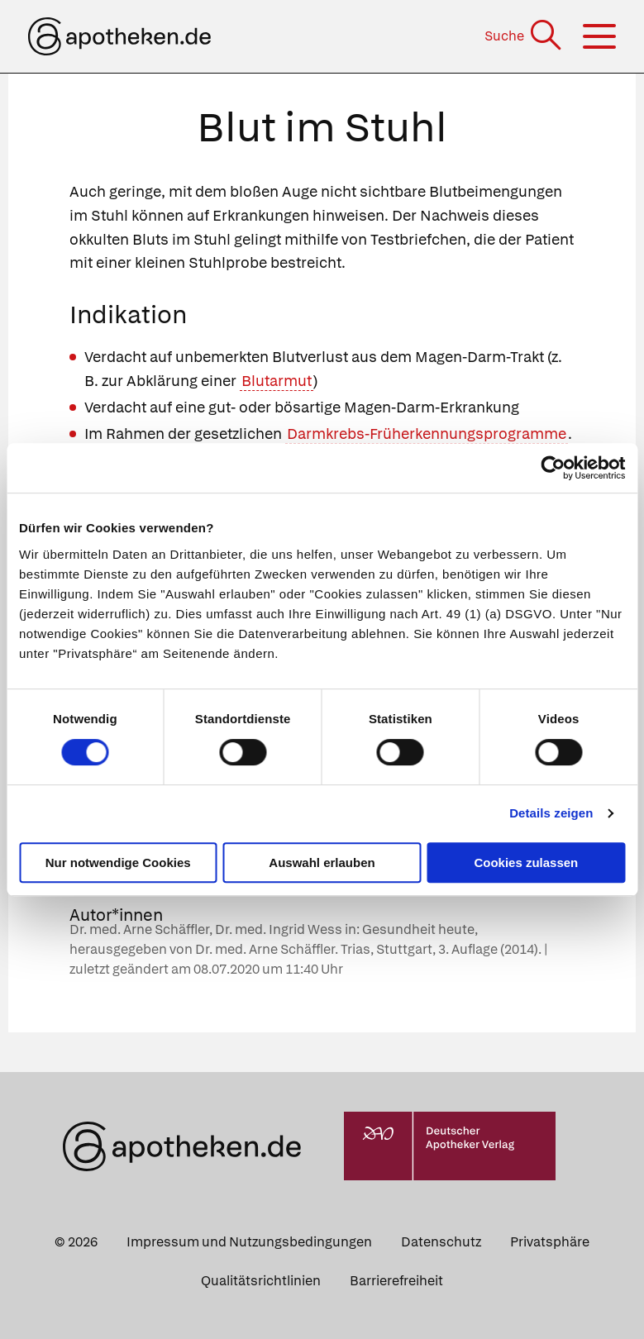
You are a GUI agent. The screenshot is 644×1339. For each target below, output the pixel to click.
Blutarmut (276, 380)
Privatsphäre (549, 1242)
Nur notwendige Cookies (118, 862)
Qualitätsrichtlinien (261, 1280)
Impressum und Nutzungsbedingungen (249, 1242)
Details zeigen (551, 813)
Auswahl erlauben (321, 862)
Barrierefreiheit (396, 1280)
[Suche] (524, 36)
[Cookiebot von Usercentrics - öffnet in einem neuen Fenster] (552, 467)
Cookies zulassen (526, 862)
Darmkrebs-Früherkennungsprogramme (426, 433)
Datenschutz (441, 1242)
